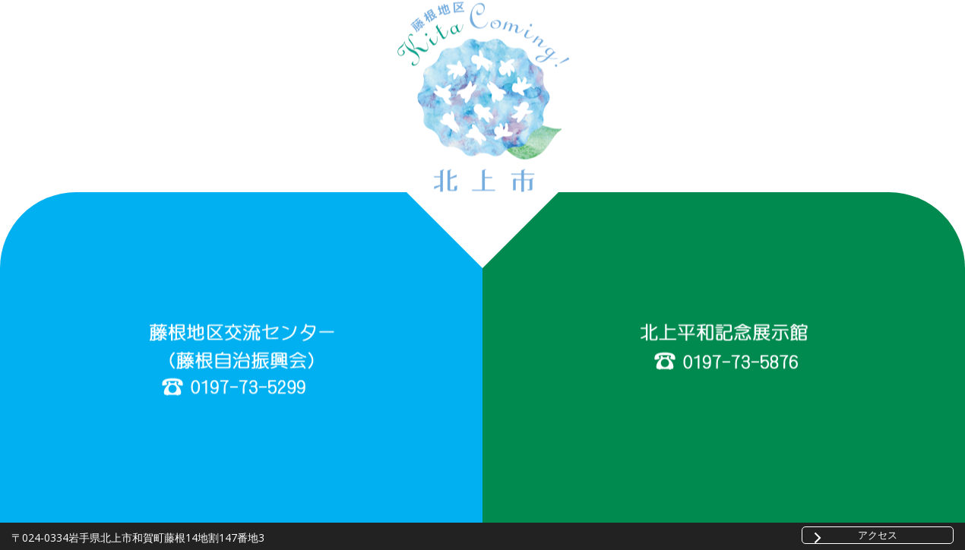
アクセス (877, 535)
